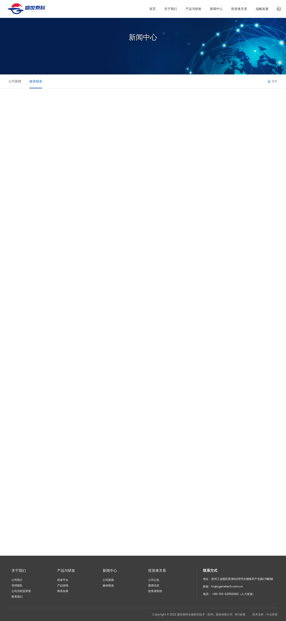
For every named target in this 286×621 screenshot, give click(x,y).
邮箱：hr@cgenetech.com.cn (223, 586)
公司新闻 (15, 81)
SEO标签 (240, 614)
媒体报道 (39, 81)
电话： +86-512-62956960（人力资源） (229, 594)
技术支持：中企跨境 (264, 614)
